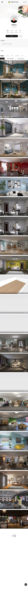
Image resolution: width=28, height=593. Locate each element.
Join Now (25, 2)
